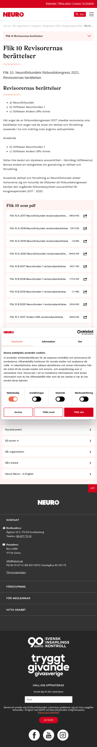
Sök (80, 14)
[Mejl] (48, 699)
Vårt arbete (11, 462)
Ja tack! (48, 720)
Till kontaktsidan (16, 572)
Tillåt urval (48, 412)
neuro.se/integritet (48, 712)
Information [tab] (48, 341)
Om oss (7, 26)
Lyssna (77, 3)
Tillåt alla (79, 412)
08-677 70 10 (23, 536)
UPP (92, 488)
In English (88, 3)
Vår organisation (21, 26)
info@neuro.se (14, 561)
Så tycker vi (12, 440)
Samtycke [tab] (17, 341)
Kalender (51, 3)
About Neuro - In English (19, 473)
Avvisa (18, 412)
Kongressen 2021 (51, 26)
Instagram (62, 735)
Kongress (36, 26)
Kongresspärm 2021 (72, 26)
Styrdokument (13, 429)
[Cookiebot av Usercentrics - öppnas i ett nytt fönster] (79, 332)
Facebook (34, 735)
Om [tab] (80, 341)
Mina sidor (65, 3)
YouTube (48, 735)
